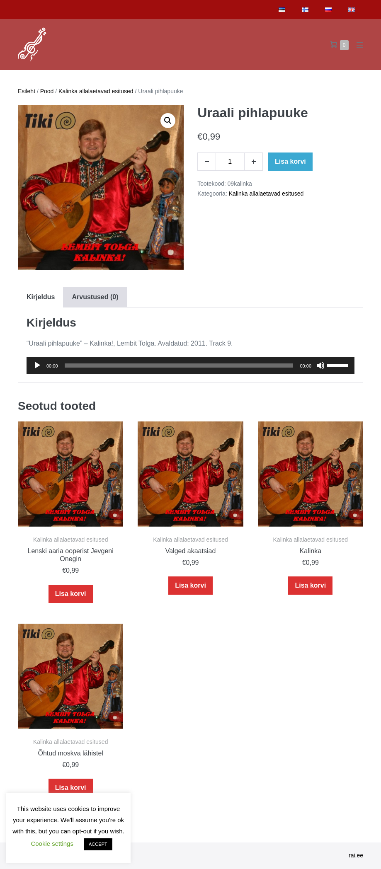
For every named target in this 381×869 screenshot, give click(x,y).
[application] (190, 365)
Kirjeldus (41, 296)
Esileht (26, 91)
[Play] (37, 365)
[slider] (179, 365)
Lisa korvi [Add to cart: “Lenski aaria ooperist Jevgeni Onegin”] (70, 593)
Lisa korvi (290, 161)
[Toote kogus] (230, 161)
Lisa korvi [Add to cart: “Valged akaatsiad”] (190, 585)
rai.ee (356, 855)
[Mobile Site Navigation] (360, 44)
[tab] (40, 297)
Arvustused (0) (95, 296)
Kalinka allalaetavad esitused (95, 91)
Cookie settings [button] (52, 843)
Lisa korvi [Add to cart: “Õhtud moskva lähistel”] (70, 787)
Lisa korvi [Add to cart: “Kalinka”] (310, 585)
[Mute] (320, 365)
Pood (47, 91)
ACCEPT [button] (98, 844)
